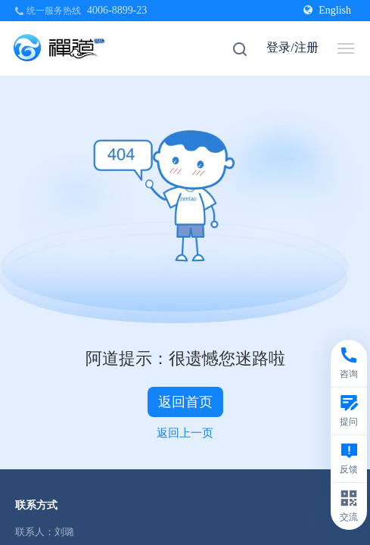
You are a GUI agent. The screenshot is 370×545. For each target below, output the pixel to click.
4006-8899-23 (117, 10)
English (327, 10)
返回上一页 (185, 433)
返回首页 (185, 402)
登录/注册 (292, 47)
